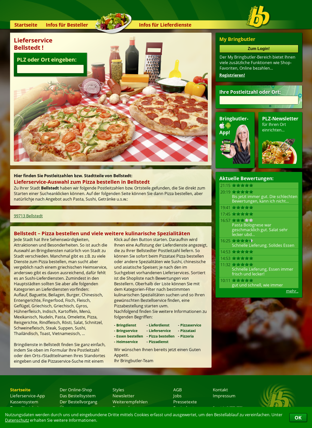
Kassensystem (24, 402)
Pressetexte (185, 402)
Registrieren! (232, 75)
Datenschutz (17, 420)
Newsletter (123, 396)
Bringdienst (126, 325)
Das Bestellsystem (78, 396)
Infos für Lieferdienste (165, 25)
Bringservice (126, 330)
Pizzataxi (188, 330)
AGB (177, 390)
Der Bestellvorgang (78, 402)
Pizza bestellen (162, 336)
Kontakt (220, 390)
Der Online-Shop (76, 390)
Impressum (224, 396)
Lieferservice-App (27, 396)
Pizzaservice (190, 325)
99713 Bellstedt (28, 216)
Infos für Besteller (67, 25)
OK (298, 417)
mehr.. (292, 291)
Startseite (25, 25)
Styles (118, 390)
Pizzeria (187, 336)
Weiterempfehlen (130, 402)
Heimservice (127, 341)
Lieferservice (160, 330)
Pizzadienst (158, 341)
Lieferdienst (159, 325)
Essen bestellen (129, 336)
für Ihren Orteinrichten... (280, 139)
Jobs (177, 396)
